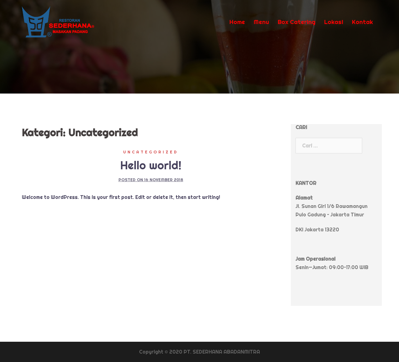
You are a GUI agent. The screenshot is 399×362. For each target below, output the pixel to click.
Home (237, 22)
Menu (261, 22)
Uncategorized (150, 151)
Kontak (362, 22)
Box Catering (296, 22)
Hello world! (150, 165)
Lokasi (333, 22)
